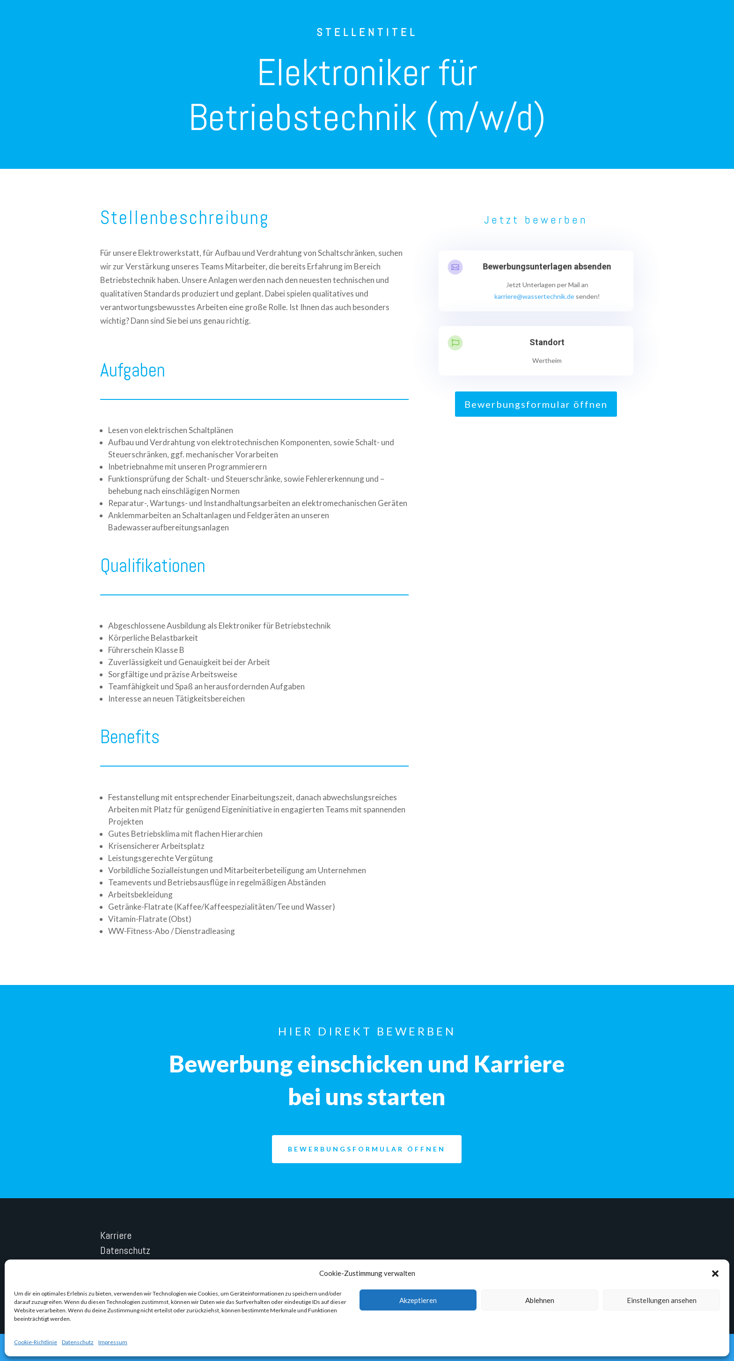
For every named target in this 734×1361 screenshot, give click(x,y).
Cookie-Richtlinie (35, 1342)
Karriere (116, 1235)
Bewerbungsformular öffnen (536, 404)
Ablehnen (539, 1300)
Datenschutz (78, 1342)
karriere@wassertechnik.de (534, 296)
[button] (715, 1273)
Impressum (112, 1342)
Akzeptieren (418, 1300)
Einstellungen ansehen (662, 1300)
